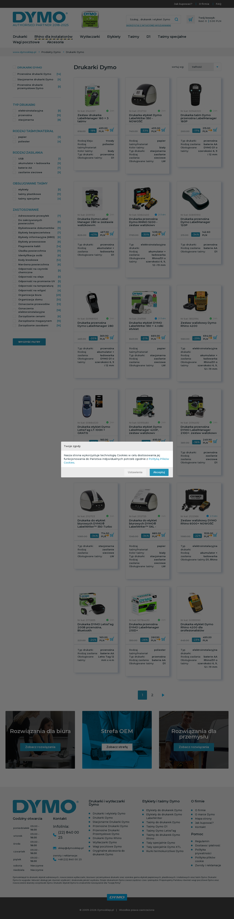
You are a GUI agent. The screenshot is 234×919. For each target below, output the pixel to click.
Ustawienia (135, 472)
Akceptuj (159, 472)
